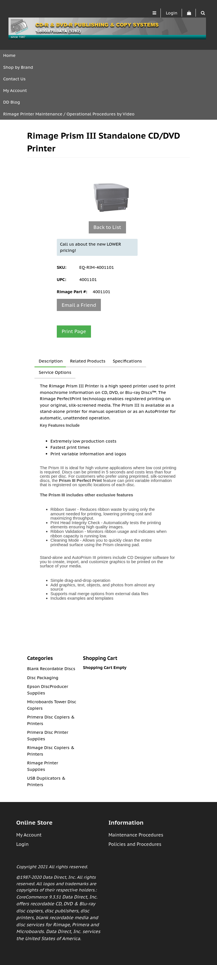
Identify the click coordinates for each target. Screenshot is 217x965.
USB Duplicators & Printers (46, 781)
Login (171, 13)
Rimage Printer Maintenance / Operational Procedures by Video (68, 114)
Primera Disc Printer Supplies (47, 735)
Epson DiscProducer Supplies (47, 690)
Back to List (107, 227)
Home (9, 55)
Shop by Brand (18, 67)
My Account (15, 90)
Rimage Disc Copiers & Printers (51, 751)
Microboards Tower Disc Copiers (51, 705)
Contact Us (14, 79)
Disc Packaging (42, 677)
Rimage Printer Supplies (42, 766)
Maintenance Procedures (135, 835)
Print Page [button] (74, 331)
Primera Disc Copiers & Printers (51, 720)
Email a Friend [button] (79, 305)
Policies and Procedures (134, 844)
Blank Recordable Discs (51, 668)
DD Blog (11, 102)
